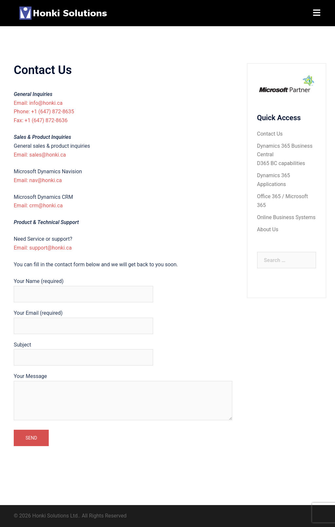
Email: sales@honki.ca (40, 155)
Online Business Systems (286, 217)
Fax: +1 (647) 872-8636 (40, 120)
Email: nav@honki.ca (38, 180)
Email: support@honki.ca (43, 248)
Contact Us (270, 134)
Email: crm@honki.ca (38, 205)
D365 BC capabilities (281, 163)
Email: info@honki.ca (38, 103)
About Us (267, 229)
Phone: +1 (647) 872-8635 (44, 111)
